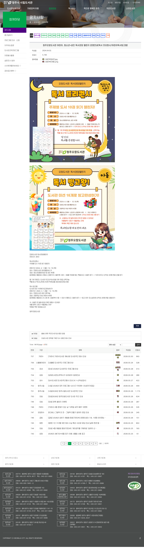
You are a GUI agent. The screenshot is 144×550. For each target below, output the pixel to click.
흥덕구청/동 (9, 465)
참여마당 (52, 8)
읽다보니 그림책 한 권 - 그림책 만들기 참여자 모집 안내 (68, 413)
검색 (138, 345)
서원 (81, 36)
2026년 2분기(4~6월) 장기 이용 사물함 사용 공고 (66, 434)
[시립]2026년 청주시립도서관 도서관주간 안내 (65, 392)
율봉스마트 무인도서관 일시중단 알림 (53, 334)
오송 (77, 36)
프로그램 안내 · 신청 (12, 40)
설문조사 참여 (9, 61)
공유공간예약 (10, 71)
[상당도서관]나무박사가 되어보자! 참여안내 (64, 376)
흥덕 (86, 36)
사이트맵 (126, 3)
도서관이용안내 (13, 8)
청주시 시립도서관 (20, 2)
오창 (62, 36)
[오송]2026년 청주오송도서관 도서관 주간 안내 (65, 397)
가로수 (113, 36)
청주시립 (38, 36)
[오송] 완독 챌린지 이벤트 (57, 402)
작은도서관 (111, 8)
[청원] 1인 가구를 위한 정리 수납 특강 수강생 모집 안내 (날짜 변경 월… (74, 424)
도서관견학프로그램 (11, 50)
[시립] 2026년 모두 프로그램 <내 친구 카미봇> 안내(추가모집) (71, 386)
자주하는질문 (9, 45)
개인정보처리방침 (134, 474)
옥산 (107, 36)
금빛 (67, 36)
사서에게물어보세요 (12, 66)
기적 (118, 36)
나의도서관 (130, 8)
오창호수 (46, 36)
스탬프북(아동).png (50, 62)
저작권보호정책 (133, 478)
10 (95, 444)
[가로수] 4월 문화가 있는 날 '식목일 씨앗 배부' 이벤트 (67, 408)
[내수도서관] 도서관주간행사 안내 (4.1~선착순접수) (67, 381)
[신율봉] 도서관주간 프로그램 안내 (60, 363)
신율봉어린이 (94, 36)
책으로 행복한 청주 (91, 8)
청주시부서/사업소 (11, 458)
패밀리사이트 (101, 465)
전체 (31, 36)
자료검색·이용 (33, 8)
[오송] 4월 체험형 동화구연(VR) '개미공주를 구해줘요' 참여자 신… (72, 429)
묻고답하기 (8, 35)
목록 (137, 326)
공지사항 (7, 30)
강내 (102, 36)
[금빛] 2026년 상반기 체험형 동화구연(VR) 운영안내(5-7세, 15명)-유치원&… (77, 418)
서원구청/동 (101, 458)
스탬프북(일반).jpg (49, 60)
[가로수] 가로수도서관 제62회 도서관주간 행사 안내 (67, 357)
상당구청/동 (55, 458)
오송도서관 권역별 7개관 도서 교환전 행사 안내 (56, 339)
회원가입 (118, 3)
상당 (52, 36)
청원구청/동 (55, 465)
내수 (72, 36)
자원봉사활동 (9, 56)
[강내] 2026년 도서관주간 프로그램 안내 (63, 369)
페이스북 (140, 539)
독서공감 (72, 8)
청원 (57, 36)
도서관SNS (136, 3)
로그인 (110, 3)
